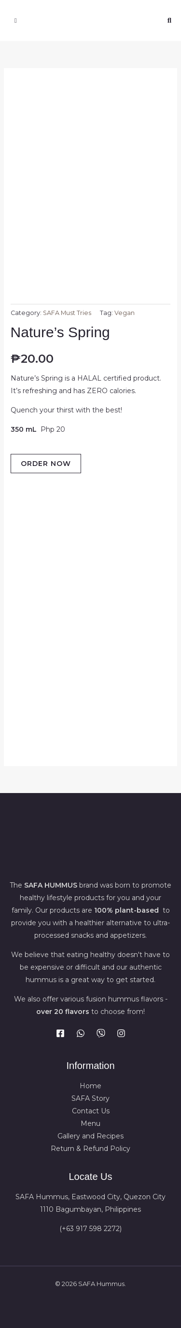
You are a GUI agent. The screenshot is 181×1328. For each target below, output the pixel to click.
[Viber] (101, 1033)
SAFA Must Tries (67, 312)
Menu (90, 1123)
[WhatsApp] (80, 1033)
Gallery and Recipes (90, 1136)
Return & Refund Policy (90, 1148)
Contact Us (91, 1111)
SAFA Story (90, 1098)
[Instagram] (121, 1033)
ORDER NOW (46, 463)
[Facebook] (60, 1033)
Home (90, 1086)
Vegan (124, 312)
